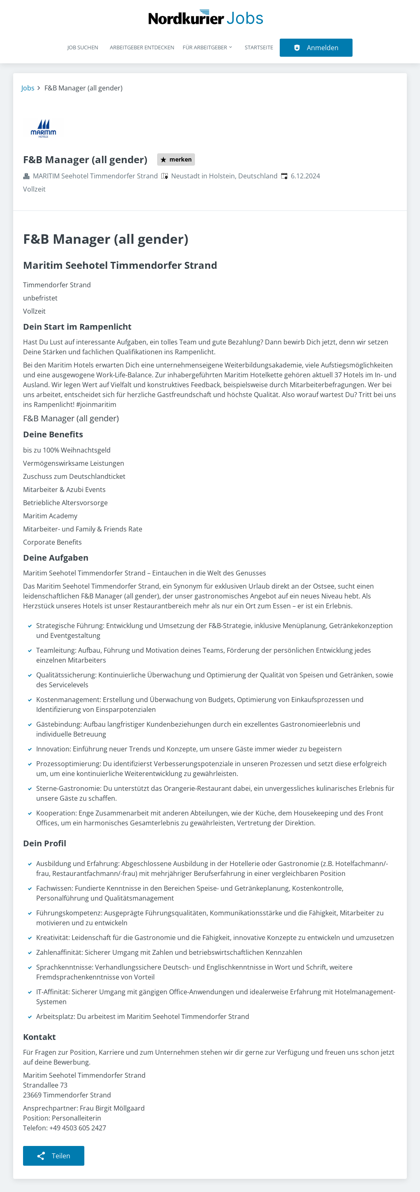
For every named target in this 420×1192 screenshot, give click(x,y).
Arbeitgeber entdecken (142, 47)
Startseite (259, 47)
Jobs (28, 87)
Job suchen (82, 47)
